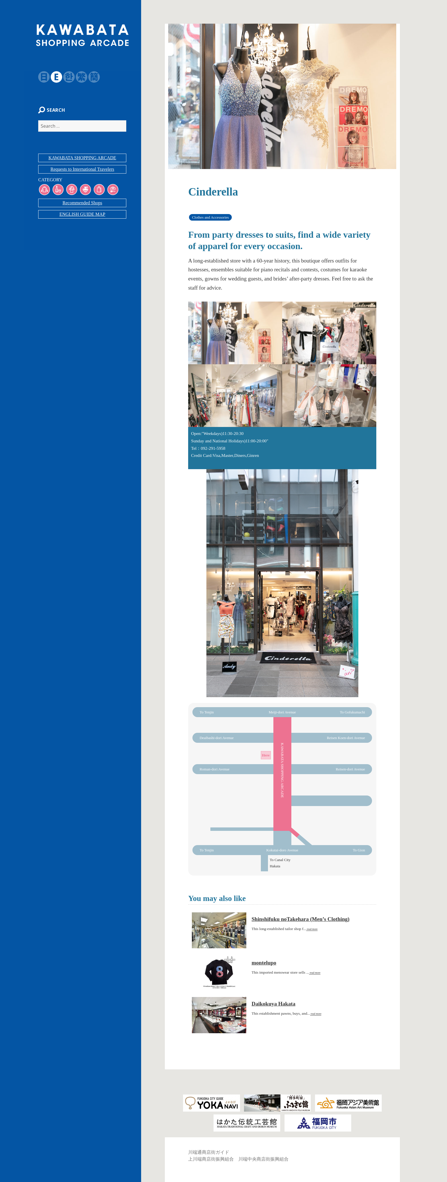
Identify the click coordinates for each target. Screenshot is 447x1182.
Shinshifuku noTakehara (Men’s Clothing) (301, 919)
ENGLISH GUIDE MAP (82, 217)
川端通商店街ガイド (208, 1152)
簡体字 (91, 77)
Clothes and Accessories (210, 217)
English (53, 77)
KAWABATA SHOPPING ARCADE (82, 160)
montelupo (264, 963)
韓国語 (66, 77)
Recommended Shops (82, 206)
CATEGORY (47, 182)
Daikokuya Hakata (274, 1004)
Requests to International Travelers (82, 172)
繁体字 (78, 77)
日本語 (41, 77)
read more (312, 929)
